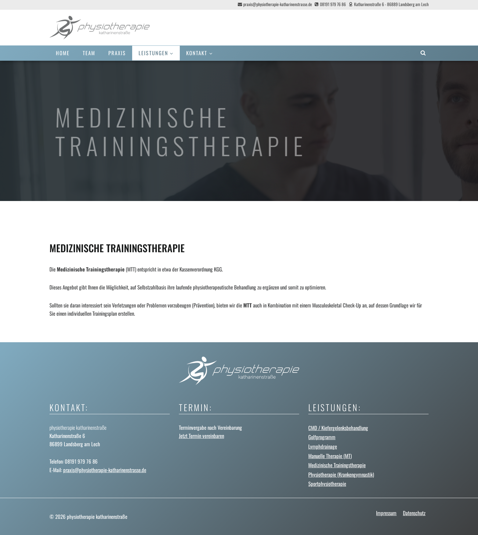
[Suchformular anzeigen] (423, 53)
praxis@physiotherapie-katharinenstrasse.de (104, 470)
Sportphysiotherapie (327, 483)
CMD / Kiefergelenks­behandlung (338, 428)
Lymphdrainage (322, 446)
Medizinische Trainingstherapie (337, 465)
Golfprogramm (321, 437)
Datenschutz (414, 513)
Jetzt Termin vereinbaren (201, 436)
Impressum (386, 513)
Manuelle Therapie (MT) (330, 456)
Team (89, 53)
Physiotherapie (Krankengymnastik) (341, 474)
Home (63, 53)
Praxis (117, 53)
